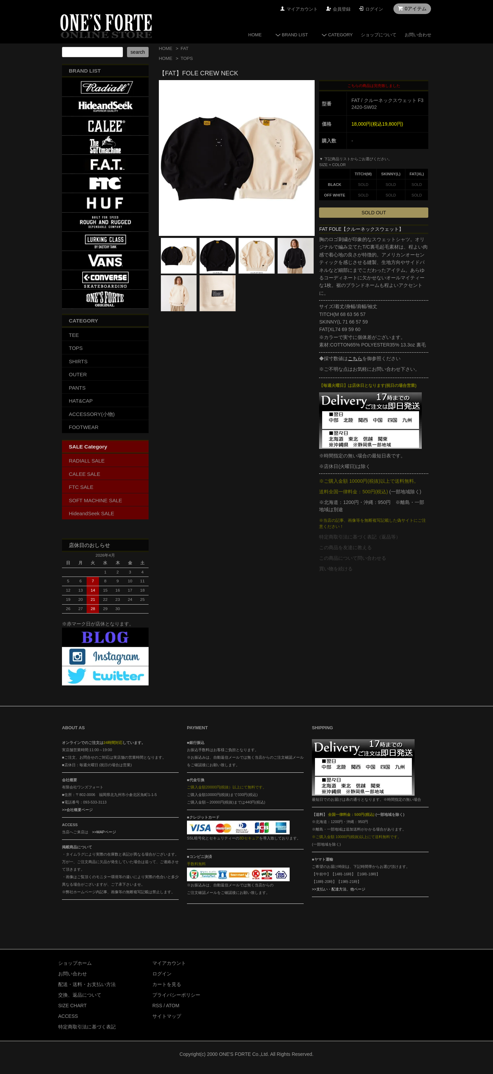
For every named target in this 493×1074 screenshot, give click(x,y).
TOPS (186, 58)
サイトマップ (166, 1016)
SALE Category (88, 447)
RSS (157, 1005)
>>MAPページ (104, 832)
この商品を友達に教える (345, 547)
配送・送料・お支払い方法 (87, 984)
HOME (255, 34)
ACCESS (68, 1016)
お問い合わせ (418, 34)
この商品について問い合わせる (352, 558)
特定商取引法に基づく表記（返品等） (360, 537)
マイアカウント (302, 9)
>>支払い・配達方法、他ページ (338, 889)
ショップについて (378, 34)
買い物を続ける (336, 568)
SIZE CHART (72, 1005)
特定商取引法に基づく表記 (87, 1026)
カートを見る (166, 984)
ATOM (172, 1005)
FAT (184, 48)
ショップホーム (75, 963)
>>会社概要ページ (77, 810)
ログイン (374, 9)
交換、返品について (79, 995)
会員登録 (342, 9)
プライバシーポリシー (176, 995)
